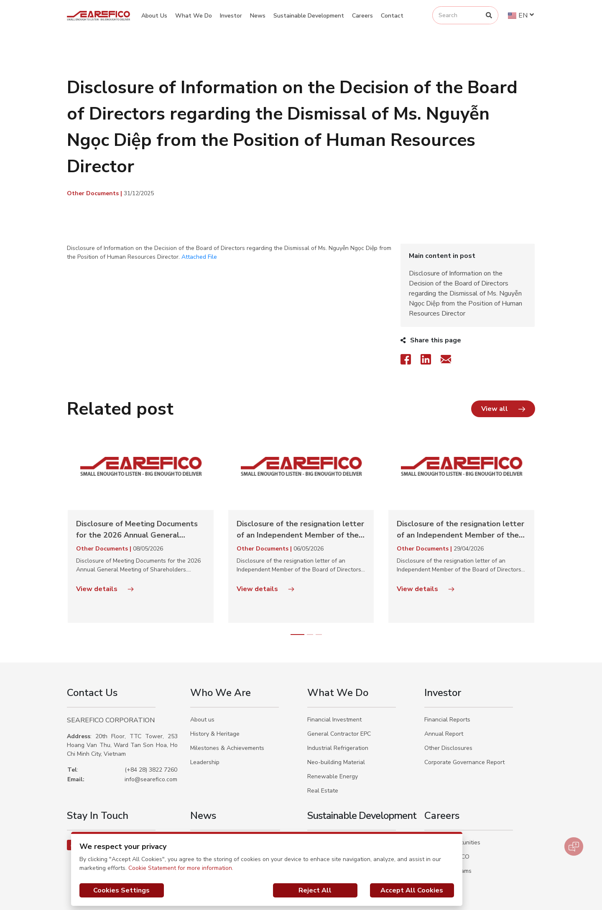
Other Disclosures (448, 708)
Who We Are (220, 652)
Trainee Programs (448, 831)
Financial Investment (334, 679)
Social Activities (211, 831)
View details (105, 548)
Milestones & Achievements (227, 708)
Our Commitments (331, 817)
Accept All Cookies (411, 890)
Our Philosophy (327, 802)
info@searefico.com (151, 739)
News (257, 16)
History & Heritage (215, 694)
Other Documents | (95, 193)
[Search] (489, 15)
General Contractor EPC (339, 694)
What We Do (193, 16)
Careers (362, 16)
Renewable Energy (332, 736)
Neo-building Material (336, 722)
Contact (392, 16)
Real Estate (322, 751)
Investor (231, 16)
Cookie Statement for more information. (180, 868)
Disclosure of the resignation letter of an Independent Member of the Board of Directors (300, 490)
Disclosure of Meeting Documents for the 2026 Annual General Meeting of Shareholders (137, 490)
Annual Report (443, 694)
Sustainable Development (308, 16)
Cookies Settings (121, 890)
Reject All (315, 890)
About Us (154, 16)
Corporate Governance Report (464, 722)
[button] (503, 368)
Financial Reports (447, 679)
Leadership (204, 722)
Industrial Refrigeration (337, 708)
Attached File (199, 257)
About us (202, 679)
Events (199, 817)
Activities (202, 802)
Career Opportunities (452, 802)
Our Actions (323, 831)
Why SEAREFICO (446, 817)
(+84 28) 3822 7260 (151, 730)
